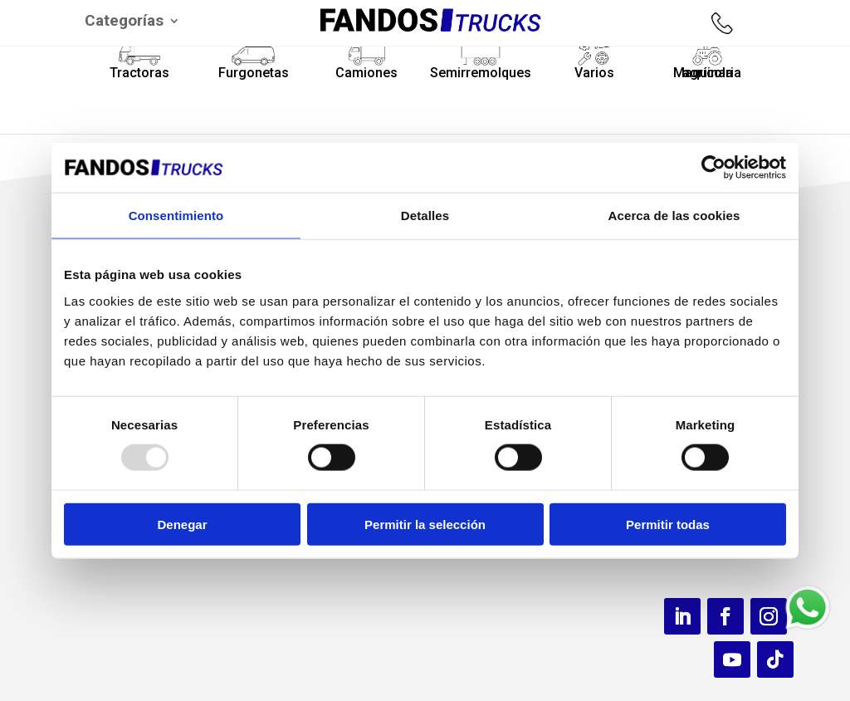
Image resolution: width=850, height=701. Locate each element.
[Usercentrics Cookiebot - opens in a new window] (713, 167)
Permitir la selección (425, 524)
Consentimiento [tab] (176, 215)
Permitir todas (668, 524)
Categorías (124, 22)
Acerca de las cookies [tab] (674, 215)
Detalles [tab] (425, 215)
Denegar (182, 524)
